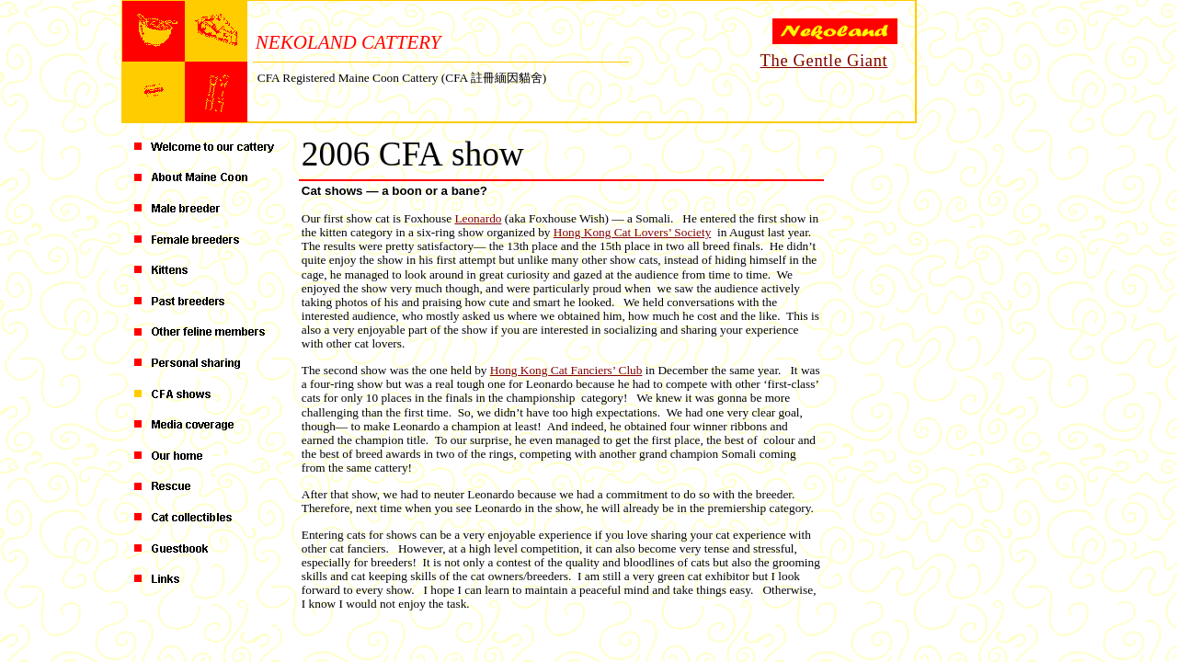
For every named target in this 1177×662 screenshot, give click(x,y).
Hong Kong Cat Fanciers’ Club (566, 370)
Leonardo (477, 218)
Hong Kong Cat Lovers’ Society (633, 232)
